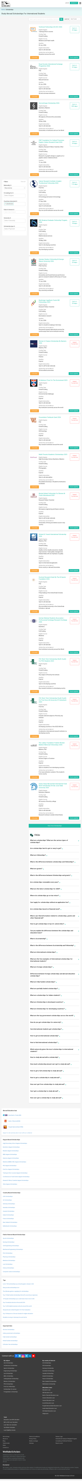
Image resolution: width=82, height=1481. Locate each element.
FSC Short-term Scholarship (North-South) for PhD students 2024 (52, 660)
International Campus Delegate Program (66, 1438)
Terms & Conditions (34, 1436)
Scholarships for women (10, 1389)
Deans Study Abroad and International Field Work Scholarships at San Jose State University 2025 (53, 786)
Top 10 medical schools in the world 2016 (14, 1302)
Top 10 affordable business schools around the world (17, 1306)
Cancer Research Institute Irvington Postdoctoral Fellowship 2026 (50, 182)
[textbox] (15, 196)
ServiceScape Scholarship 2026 (49, 103)
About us (5, 1438)
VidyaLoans (45, 1413)
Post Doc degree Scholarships (11, 1169)
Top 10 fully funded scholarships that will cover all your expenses (20, 1295)
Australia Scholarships (9, 1207)
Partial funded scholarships (10, 1340)
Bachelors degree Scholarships (11, 1147)
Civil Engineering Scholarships (11, 1245)
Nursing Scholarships (8, 1242)
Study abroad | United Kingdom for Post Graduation (16, 1310)
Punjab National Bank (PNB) (13, 1127)
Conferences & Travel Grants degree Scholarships (16, 1176)
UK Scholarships (7, 1200)
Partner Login (59, 1436)
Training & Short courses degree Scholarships (15, 1173)
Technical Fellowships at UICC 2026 (50, 27)
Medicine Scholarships (9, 1260)
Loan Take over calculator (10, 1425)
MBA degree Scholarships (10, 1154)
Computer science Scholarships (11, 1271)
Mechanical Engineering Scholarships (13, 1249)
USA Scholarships (8, 1196)
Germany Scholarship (48, 1368)
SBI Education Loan (47, 1392)
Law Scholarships (7, 1264)
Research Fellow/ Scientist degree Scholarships (15, 1180)
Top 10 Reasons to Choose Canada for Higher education (18, 1313)
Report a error (59, 1443)
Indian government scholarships (11, 1333)
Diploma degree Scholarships (11, 1158)
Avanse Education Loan (48, 1397)
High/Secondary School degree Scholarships (15, 1143)
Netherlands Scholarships (10, 1226)
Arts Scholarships (8, 1363)
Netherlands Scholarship (48, 1384)
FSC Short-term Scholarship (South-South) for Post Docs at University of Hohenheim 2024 (52, 700)
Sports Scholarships (8, 1238)
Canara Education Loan (48, 1400)
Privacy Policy (32, 1438)
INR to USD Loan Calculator (11, 1422)
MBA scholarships (8, 1376)
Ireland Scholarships (8, 1215)
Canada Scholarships (8, 1211)
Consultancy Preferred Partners (64, 1441)
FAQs (4, 1445)
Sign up (74, 3)
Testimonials (6, 1443)
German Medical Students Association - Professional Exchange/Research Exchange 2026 (53, 620)
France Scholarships (8, 1218)
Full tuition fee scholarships (10, 1344)
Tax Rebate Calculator (9, 1427)
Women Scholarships (8, 1329)
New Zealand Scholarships (10, 1222)
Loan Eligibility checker (9, 1430)
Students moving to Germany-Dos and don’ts (15, 1317)
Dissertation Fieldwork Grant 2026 (50, 417)
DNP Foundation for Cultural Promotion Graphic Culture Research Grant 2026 (51, 141)
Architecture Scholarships (10, 1365)
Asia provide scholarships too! (11, 1287)
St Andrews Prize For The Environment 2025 (53, 380)
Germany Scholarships (9, 1203)
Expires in (74, 29)
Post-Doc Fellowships (9, 1386)
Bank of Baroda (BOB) (11, 1121)
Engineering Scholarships (10, 1370)
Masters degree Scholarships (11, 1150)
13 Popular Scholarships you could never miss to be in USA (18, 1298)
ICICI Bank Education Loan (49, 1411)
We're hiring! (6, 1436)
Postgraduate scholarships (11, 1391)
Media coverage (33, 1441)
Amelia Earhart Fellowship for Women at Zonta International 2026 (52, 494)
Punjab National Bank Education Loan (52, 1405)
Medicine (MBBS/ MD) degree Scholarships (14, 1162)
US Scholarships (46, 1363)
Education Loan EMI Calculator (11, 1419)
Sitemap (31, 1443)
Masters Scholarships (9, 1381)
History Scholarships (8, 1268)
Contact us (6, 1447)
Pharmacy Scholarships (9, 1257)
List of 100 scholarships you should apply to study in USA (18, 1284)
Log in (67, 3)
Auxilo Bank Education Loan (49, 1408)
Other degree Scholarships (10, 1184)
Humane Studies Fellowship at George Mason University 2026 (51, 260)
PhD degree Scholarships (9, 1165)
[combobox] (14, 187)
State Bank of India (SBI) (12, 1115)
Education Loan (46, 1390)
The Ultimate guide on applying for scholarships (16, 1291)
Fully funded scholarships (10, 1337)
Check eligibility (74, 57)
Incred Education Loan (48, 1403)
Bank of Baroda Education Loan (50, 1395)
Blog (4, 1441)
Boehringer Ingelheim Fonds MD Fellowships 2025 (49, 301)
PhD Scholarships (8, 1384)
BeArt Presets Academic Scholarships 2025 (53, 454)
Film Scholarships (7, 1253)
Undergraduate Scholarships (11, 1378)
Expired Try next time (74, 343)
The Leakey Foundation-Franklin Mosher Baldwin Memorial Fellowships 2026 (52, 744)
